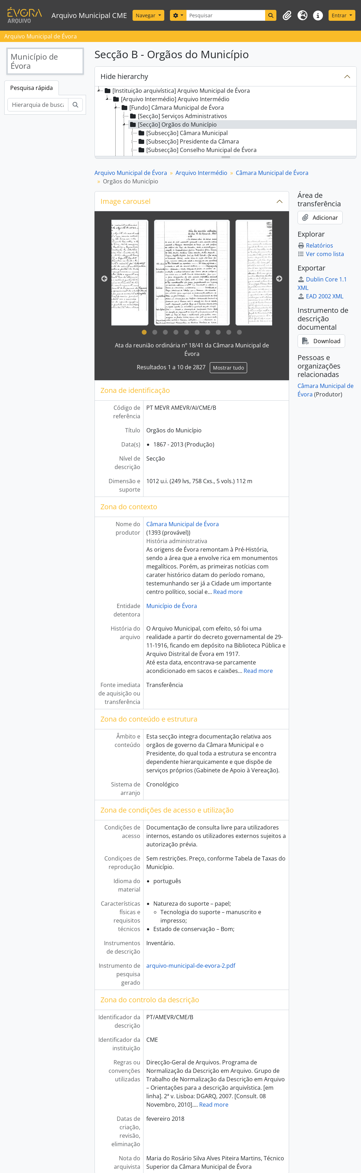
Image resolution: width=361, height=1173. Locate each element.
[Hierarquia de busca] (37, 104)
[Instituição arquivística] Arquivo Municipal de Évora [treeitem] (176, 90)
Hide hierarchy (124, 76)
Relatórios (315, 245)
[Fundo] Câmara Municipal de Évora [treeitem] (172, 107)
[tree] (225, 121)
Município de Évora (171, 606)
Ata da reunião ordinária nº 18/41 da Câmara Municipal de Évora (192, 349)
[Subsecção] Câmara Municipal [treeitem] (182, 133)
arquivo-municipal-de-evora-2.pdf (190, 966)
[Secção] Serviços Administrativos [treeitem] (178, 116)
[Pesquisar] (225, 15)
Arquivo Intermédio (201, 173)
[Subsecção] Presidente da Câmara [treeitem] (188, 141)
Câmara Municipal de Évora (272, 173)
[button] (287, 15)
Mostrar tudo (228, 367)
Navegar (146, 15)
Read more (228, 592)
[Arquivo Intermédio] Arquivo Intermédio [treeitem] (171, 99)
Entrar (340, 15)
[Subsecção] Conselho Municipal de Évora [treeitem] (197, 150)
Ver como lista (321, 254)
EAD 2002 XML (320, 296)
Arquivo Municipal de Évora (130, 173)
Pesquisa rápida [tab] (31, 88)
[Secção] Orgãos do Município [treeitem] (173, 124)
